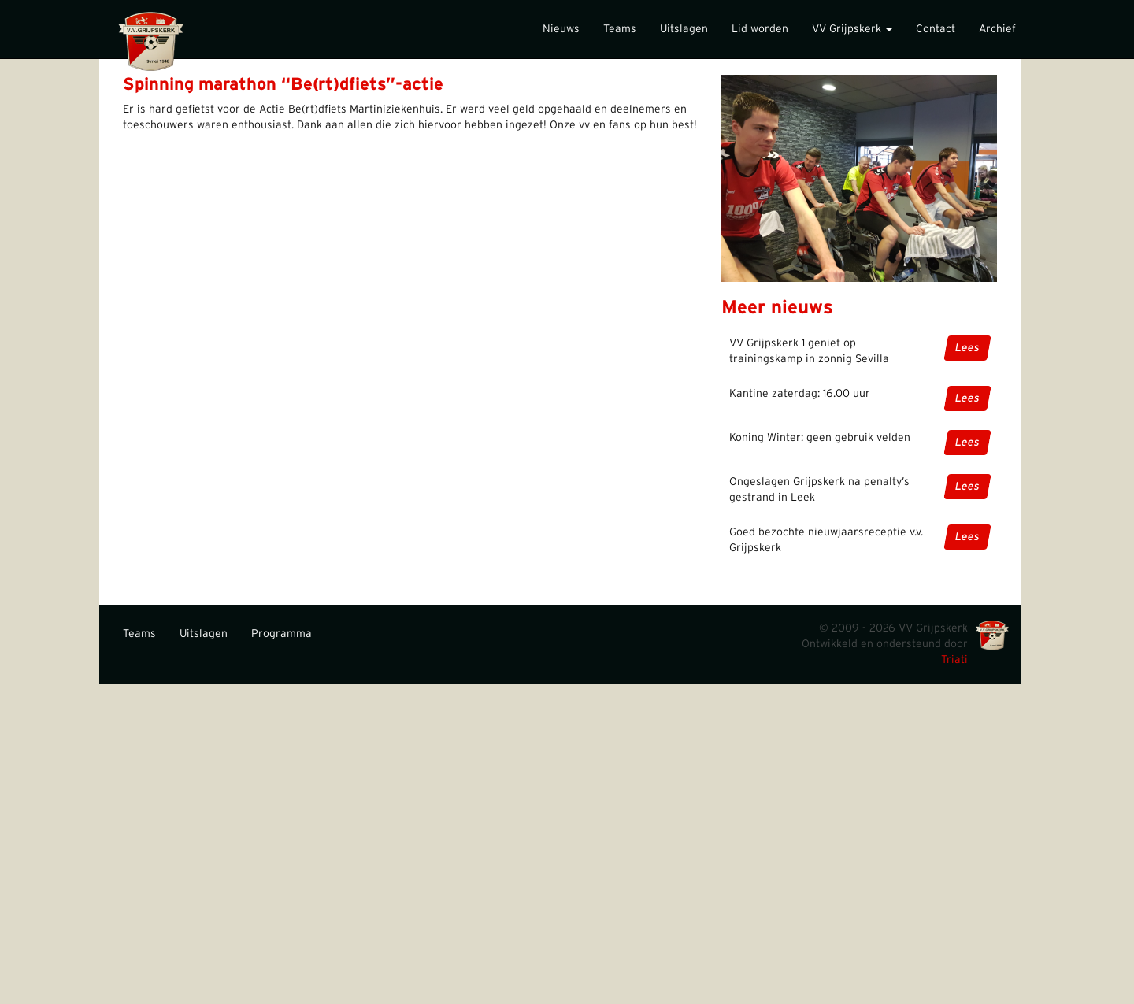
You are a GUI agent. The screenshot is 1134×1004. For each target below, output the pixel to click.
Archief (997, 29)
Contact (935, 29)
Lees (967, 348)
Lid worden (760, 29)
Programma (281, 633)
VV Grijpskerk (852, 29)
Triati (954, 659)
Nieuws (561, 29)
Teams (619, 29)
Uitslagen (684, 29)
